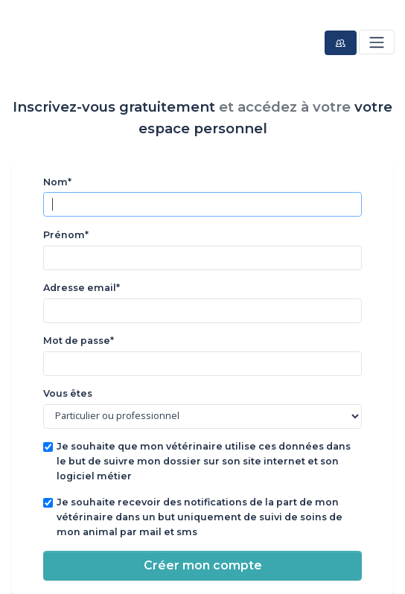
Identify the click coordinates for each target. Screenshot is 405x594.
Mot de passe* (78, 340)
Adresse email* (81, 287)
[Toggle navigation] (376, 42)
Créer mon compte (203, 565)
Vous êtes (67, 393)
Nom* (57, 182)
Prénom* (66, 234)
